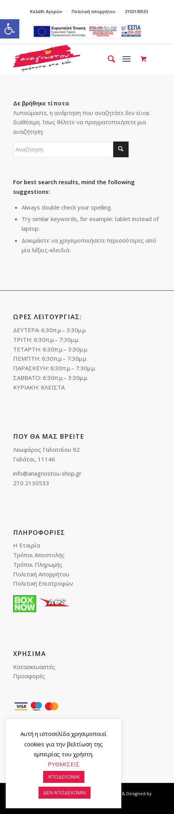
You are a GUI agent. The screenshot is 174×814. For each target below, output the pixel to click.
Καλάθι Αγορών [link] (46, 11)
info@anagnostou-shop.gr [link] (47, 473)
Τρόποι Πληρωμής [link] (37, 564)
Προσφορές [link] (29, 676)
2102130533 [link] (136, 11)
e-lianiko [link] (87, 31)
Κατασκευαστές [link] (34, 667)
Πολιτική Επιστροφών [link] (43, 583)
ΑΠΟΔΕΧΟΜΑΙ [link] (64, 776)
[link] (9, 28)
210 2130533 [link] (31, 483)
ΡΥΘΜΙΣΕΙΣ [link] (64, 764)
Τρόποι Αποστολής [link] (39, 555)
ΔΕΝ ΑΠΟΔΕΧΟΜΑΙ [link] (64, 792)
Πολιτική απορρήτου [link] (93, 11)
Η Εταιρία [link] (26, 545)
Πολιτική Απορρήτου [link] (41, 574)
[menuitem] (46, 11)
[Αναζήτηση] (71, 149)
